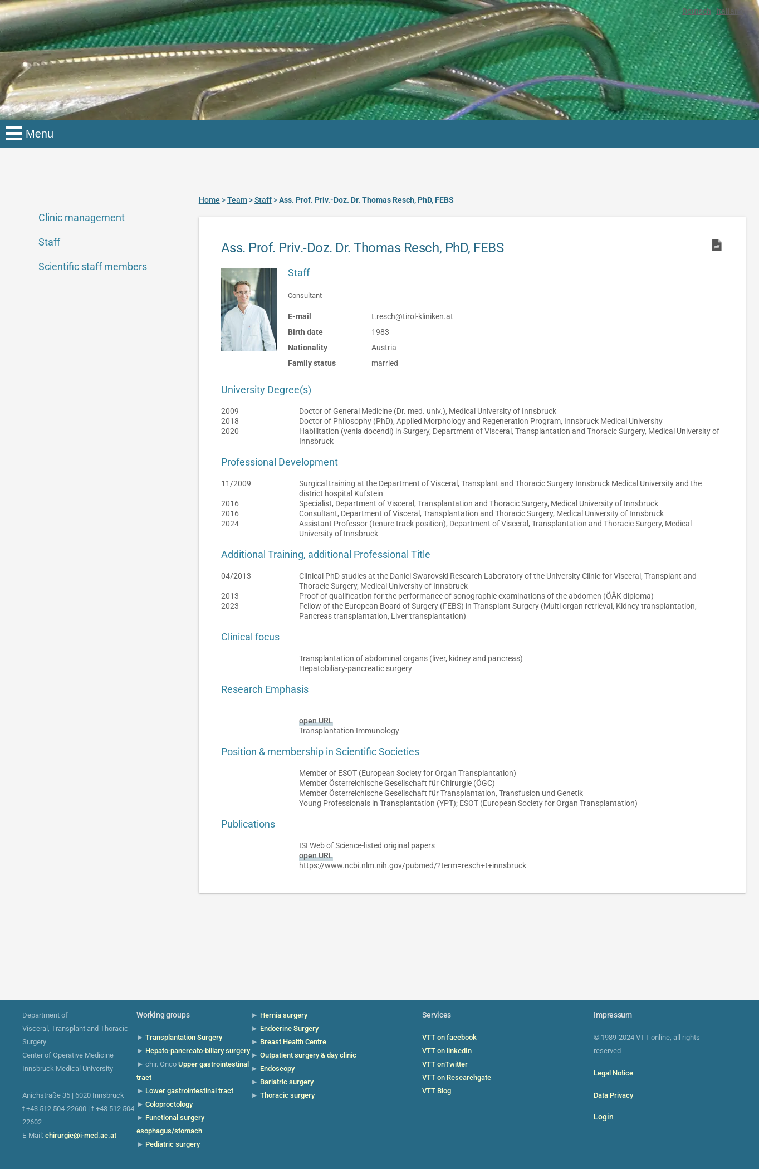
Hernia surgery (283, 1015)
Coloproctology (169, 1104)
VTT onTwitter (445, 1064)
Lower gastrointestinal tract (189, 1091)
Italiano (729, 11)
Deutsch (696, 11)
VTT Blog (436, 1091)
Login (604, 1116)
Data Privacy (613, 1095)
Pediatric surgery (172, 1144)
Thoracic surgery (287, 1095)
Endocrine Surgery (289, 1028)
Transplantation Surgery (183, 1037)
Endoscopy (277, 1068)
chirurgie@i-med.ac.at (80, 1135)
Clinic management (81, 217)
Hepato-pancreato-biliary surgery (197, 1050)
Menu (39, 134)
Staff (49, 242)
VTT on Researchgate (456, 1077)
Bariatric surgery (287, 1082)
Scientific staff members (92, 266)
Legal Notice (613, 1073)
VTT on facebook (449, 1037)
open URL (316, 720)
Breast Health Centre (293, 1042)
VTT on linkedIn (447, 1050)
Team (237, 199)
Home (209, 199)
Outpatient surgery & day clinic (308, 1055)
